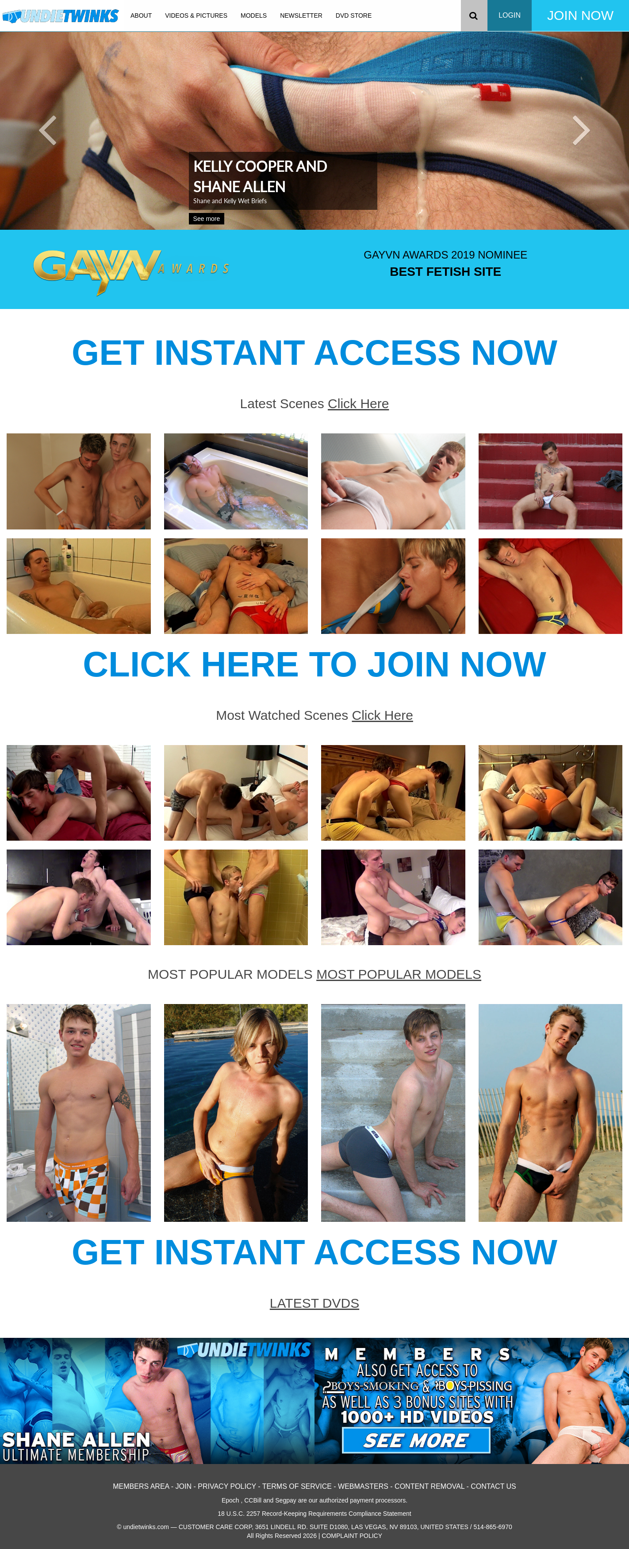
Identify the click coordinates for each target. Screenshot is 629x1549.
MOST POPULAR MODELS (398, 974)
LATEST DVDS (314, 1303)
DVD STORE (354, 15)
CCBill (252, 1500)
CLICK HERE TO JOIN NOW (314, 664)
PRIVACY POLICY (227, 1486)
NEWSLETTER (301, 15)
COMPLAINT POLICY (352, 1535)
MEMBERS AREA (141, 1486)
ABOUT (141, 15)
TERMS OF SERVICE (297, 1486)
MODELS (254, 15)
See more (206, 218)
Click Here (358, 403)
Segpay (285, 1500)
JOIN (184, 1486)
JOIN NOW (580, 15)
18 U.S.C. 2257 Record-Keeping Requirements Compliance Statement (314, 1513)
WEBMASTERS (363, 1486)
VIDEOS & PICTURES (196, 15)
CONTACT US (493, 1486)
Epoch (230, 1500)
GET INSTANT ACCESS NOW (314, 352)
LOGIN (510, 15)
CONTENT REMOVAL (429, 1486)
